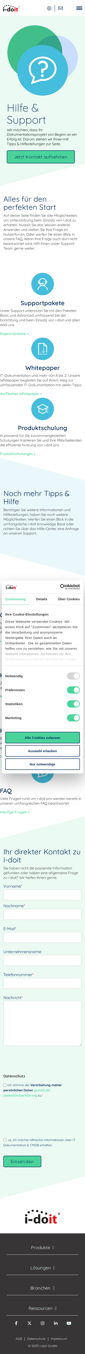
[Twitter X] (29, 1325)
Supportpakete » (14, 333)
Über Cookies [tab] (69, 599)
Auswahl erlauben (42, 751)
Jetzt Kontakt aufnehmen (41, 157)
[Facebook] (16, 1325)
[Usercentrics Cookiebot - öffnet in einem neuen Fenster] (60, 587)
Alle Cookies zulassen (43, 738)
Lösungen (40, 1268)
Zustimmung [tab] (15, 599)
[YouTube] (68, 1325)
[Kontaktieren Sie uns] (60, 8)
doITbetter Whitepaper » (21, 393)
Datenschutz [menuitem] (36, 1339)
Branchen (40, 1288)
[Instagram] (42, 1325)
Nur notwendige (42, 764)
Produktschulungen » (18, 453)
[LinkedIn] (55, 1325)
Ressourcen (41, 1308)
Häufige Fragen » (14, 812)
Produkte (40, 1247)
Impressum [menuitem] (59, 1339)
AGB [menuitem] (19, 1339)
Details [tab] (41, 599)
